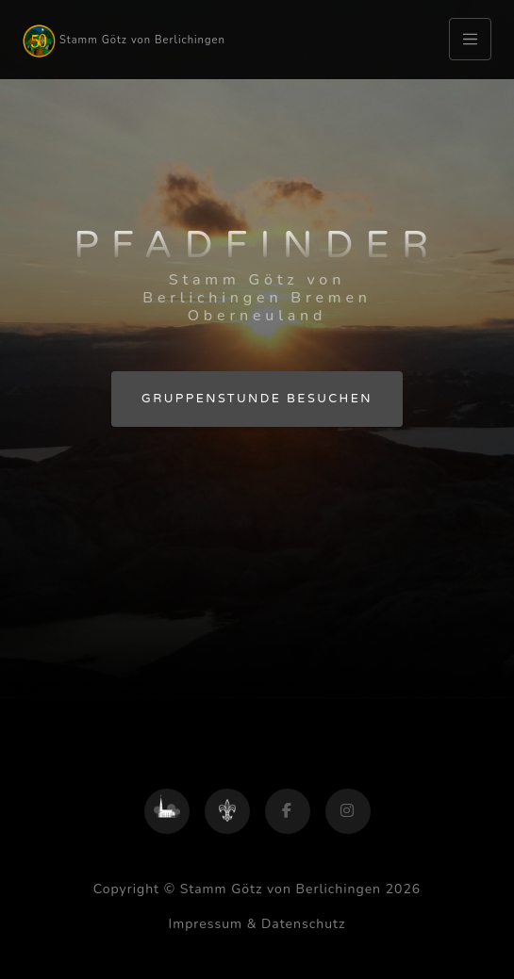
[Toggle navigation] (470, 39)
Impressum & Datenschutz (257, 924)
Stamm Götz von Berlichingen (124, 40)
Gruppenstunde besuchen (257, 398)
